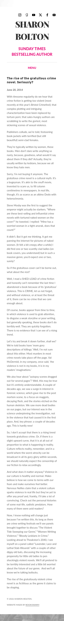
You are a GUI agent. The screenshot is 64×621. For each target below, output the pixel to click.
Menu (32, 67)
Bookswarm (32, 604)
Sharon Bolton (32, 38)
